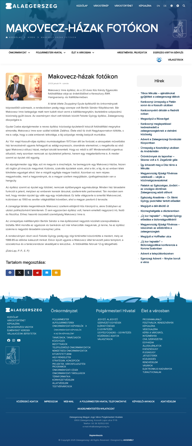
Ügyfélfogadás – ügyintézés (114, 333)
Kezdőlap (81, 6)
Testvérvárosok (62, 386)
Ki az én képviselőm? (64, 334)
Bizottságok (60, 344)
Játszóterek (150, 356)
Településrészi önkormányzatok (71, 347)
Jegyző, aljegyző (108, 319)
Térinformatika (61, 377)
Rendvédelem (150, 362)
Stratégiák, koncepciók (66, 361)
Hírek (31, 37)
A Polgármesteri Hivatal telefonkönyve (103, 402)
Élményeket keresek (18, 330)
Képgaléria (145, 6)
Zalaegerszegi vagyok (20, 327)
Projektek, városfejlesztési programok (68, 365)
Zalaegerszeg (31, 6)
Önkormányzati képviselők (68, 326)
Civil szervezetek (153, 339)
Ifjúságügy (149, 352)
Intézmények (150, 336)
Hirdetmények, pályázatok (132, 53)
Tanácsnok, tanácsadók (66, 338)
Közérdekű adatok (108, 336)
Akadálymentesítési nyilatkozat (96, 409)
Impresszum (51, 402)
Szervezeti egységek (109, 323)
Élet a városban (81, 53)
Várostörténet (123, 6)
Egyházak (148, 342)
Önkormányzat (18, 53)
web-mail (69, 402)
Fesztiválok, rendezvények (158, 323)
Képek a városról (153, 333)
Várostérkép (100, 6)
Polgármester (60, 319)
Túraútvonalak (152, 372)
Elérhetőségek (106, 326)
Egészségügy (150, 349)
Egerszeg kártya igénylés (168, 53)
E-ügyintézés (105, 329)
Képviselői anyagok (143, 402)
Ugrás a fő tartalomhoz (178, 1)
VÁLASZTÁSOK (175, 60)
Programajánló (152, 319)
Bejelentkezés (96, 435)
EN (158, 6)
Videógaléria (150, 329)
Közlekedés (149, 359)
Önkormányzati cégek (65, 370)
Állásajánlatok (152, 346)
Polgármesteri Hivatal (49, 53)
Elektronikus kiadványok (157, 369)
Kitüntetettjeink (62, 354)
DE (165, 6)
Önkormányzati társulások (68, 373)
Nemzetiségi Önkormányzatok (69, 351)
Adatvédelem (168, 402)
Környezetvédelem (63, 380)
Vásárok (148, 366)
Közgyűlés (58, 341)
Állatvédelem (60, 383)
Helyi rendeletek (61, 357)
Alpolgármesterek (63, 323)
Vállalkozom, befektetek (21, 334)
